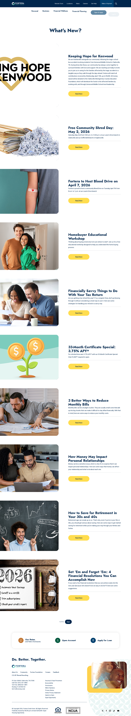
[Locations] (69, 3)
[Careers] (85, 3)
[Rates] (77, 3)
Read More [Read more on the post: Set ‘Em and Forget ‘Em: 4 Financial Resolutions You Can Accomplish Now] (78, 598)
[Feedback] (56, 672)
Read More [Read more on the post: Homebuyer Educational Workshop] (78, 257)
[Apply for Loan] (101, 640)
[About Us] (15, 672)
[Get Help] (94, 3)
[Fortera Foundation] (36, 672)
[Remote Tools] (59, 3)
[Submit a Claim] (49, 695)
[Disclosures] (49, 685)
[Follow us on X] (102, 711)
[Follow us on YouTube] (118, 711)
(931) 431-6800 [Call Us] (22, 683)
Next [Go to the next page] (68, 622)
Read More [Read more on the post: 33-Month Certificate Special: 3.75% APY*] (78, 366)
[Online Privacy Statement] (52, 693)
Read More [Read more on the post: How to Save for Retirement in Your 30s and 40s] (78, 538)
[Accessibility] (49, 683)
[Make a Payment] (107, 3)
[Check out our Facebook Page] (106, 711)
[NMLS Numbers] (50, 688)
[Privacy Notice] (49, 690)
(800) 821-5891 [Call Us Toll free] (22, 685)
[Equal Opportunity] (50, 697)
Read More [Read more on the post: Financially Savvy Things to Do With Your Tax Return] (78, 313)
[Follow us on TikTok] (114, 711)
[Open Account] (65, 640)
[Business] (45, 12)
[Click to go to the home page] (18, 3)
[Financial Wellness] (61, 13)
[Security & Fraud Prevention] (53, 680)
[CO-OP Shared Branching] (20, 675)
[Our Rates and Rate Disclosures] (30, 640)
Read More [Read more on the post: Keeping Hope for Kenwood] (78, 94)
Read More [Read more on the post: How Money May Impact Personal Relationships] (78, 479)
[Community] (23, 672)
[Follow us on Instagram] (110, 711)
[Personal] (34, 11)
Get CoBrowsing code (18, 689)
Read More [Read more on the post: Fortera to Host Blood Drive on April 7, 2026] (78, 201)
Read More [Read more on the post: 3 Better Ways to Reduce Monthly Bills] (78, 423)
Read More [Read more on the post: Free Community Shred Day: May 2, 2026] (78, 147)
